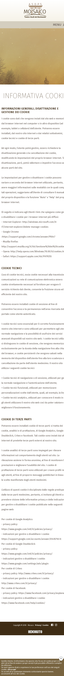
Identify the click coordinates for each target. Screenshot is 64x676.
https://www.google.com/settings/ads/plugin (25, 563)
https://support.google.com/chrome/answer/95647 (28, 236)
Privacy (38, 625)
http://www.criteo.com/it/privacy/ (36, 573)
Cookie (45, 625)
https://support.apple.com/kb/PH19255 (31, 256)
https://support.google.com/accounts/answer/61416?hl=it (31, 539)
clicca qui (11, 669)
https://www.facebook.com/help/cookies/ (23, 603)
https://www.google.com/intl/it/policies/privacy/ (26, 529)
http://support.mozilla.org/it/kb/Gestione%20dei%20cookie (32, 246)
